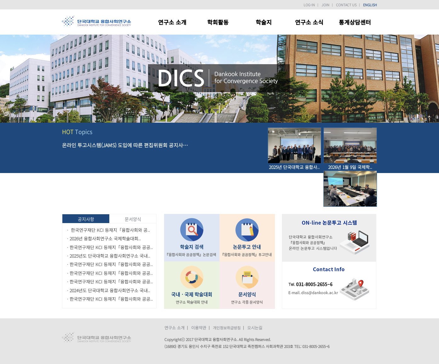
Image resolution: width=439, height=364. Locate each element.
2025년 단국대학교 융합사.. (294, 167)
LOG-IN (309, 4)
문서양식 (133, 219)
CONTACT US (346, 4)
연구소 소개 (174, 328)
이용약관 (198, 328)
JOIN (325, 4)
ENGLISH (370, 4)
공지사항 (86, 219)
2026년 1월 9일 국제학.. (350, 167)
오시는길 (254, 328)
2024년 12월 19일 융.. (350, 210)
